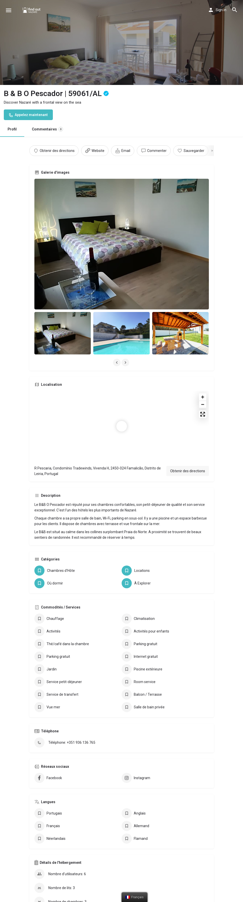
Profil (12, 129)
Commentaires (47, 129)
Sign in (221, 10)
